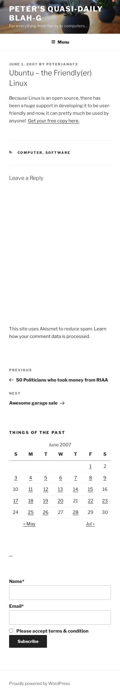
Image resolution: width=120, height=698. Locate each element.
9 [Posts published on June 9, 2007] (104, 478)
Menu (60, 42)
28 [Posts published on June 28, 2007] (75, 512)
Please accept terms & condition (48, 631)
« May (29, 524)
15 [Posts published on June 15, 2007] (90, 489)
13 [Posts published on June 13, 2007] (60, 489)
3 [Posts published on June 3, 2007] (15, 478)
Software (58, 153)
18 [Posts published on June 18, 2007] (30, 501)
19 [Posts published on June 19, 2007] (45, 501)
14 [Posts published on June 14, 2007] (75, 489)
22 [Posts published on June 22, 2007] (90, 501)
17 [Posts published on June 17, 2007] (15, 501)
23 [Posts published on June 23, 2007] (105, 501)
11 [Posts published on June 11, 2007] (30, 489)
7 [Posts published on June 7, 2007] (75, 478)
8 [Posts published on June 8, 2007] (90, 478)
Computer (30, 153)
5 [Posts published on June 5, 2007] (45, 478)
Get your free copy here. (53, 121)
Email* (60, 614)
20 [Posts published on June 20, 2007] (60, 501)
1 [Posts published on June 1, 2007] (90, 466)
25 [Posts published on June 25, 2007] (31, 512)
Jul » (90, 524)
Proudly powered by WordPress (39, 683)
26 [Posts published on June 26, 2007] (45, 512)
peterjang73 (62, 64)
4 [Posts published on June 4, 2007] (30, 478)
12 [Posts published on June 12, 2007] (45, 489)
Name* (60, 589)
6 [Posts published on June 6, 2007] (60, 478)
